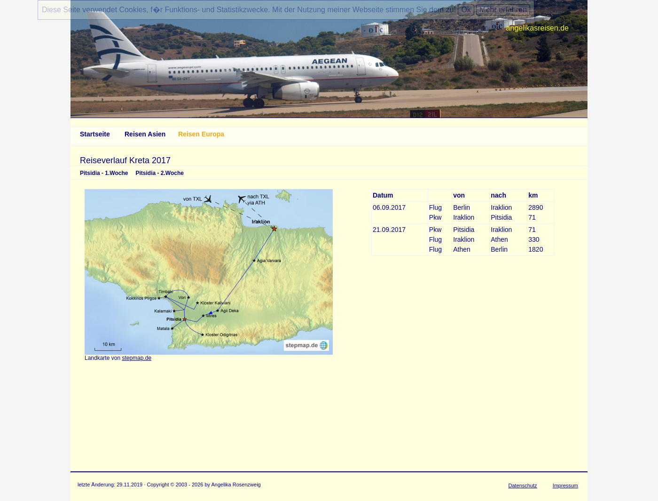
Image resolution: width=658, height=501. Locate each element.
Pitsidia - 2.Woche (159, 173)
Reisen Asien (145, 134)
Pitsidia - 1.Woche (104, 173)
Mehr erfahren (503, 10)
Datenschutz (523, 485)
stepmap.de (136, 358)
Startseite (95, 134)
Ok (465, 10)
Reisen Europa (201, 134)
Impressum (565, 485)
